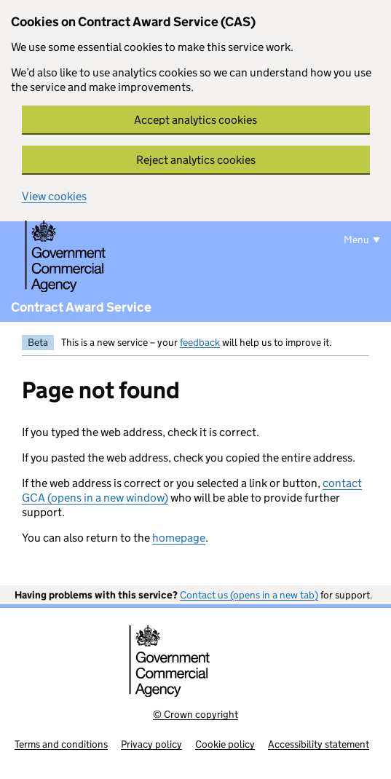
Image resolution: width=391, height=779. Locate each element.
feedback (200, 342)
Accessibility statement (318, 744)
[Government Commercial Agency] (88, 257)
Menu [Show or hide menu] (356, 239)
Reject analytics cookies (196, 160)
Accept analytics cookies (195, 120)
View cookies (54, 196)
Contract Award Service (81, 307)
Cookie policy (225, 744)
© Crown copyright (195, 714)
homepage (178, 538)
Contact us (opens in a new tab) (249, 594)
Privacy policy (151, 744)
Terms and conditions (61, 744)
